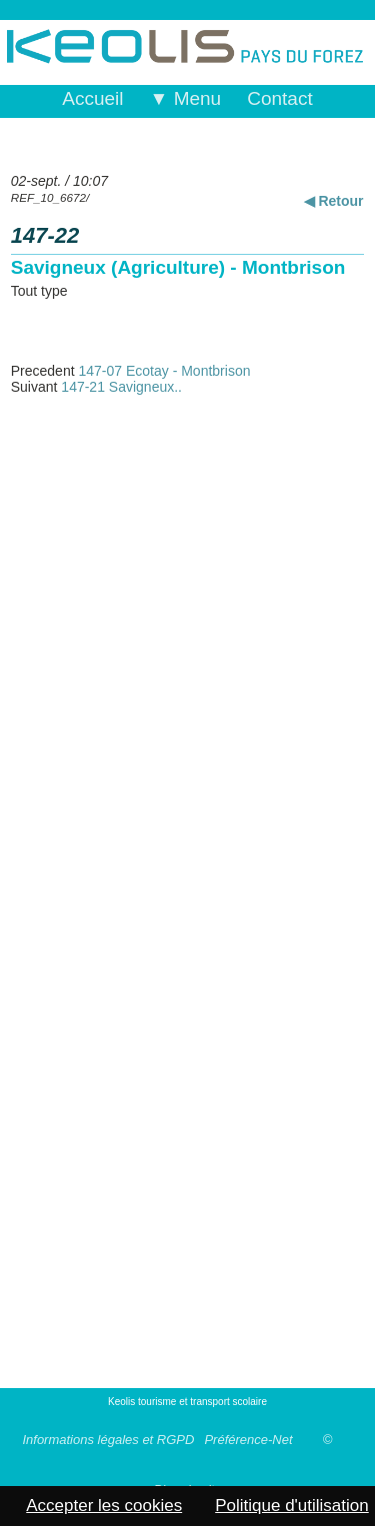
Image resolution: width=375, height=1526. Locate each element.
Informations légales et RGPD (108, 1439)
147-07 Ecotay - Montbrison (164, 371)
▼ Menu (186, 98)
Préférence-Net (248, 1439)
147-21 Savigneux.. (121, 387)
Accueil (92, 98)
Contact (279, 98)
